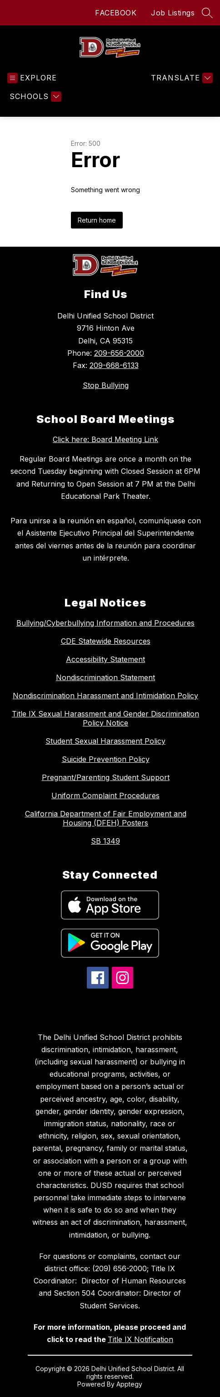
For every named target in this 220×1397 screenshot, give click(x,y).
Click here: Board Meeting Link (105, 439)
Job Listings (173, 12)
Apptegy (129, 1384)
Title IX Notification (140, 1339)
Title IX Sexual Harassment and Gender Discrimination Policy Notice (105, 718)
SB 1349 (105, 840)
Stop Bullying (106, 385)
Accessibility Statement (105, 659)
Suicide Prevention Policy (106, 759)
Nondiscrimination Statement (105, 677)
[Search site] (207, 12)
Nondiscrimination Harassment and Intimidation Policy (105, 695)
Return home (97, 220)
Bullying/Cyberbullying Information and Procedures (105, 622)
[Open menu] (32, 78)
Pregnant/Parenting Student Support (106, 777)
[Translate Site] (181, 78)
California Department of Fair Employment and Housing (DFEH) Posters (105, 818)
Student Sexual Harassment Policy (105, 741)
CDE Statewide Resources (105, 641)
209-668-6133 (114, 365)
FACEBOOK (115, 12)
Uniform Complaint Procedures (105, 795)
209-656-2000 (119, 353)
